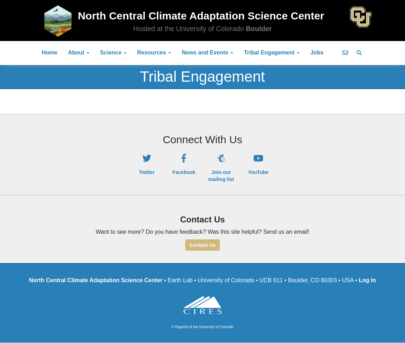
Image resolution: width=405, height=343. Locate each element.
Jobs (316, 53)
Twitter (147, 172)
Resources (154, 53)
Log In (367, 280)
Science (113, 53)
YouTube (258, 172)
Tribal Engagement (272, 53)
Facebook (183, 172)
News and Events (207, 53)
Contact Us (202, 245)
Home (49, 53)
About (78, 53)
